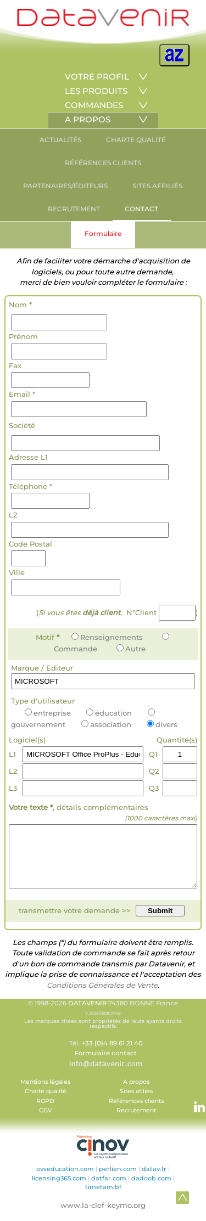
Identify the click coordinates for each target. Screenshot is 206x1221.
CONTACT (141, 209)
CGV (45, 1122)
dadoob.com (151, 1190)
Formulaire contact (106, 1064)
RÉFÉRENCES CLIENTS (103, 163)
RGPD (45, 1112)
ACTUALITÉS (60, 140)
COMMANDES (94, 105)
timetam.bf (103, 1198)
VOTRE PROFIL (97, 76)
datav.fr (154, 1180)
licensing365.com (59, 1190)
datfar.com (108, 1190)
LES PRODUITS (96, 91)
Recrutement (136, 1122)
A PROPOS (87, 119)
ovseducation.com (65, 1180)
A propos (136, 1093)
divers (162, 724)
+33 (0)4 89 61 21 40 (112, 1055)
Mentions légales (45, 1093)
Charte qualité (45, 1102)
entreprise (48, 712)
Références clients (136, 1112)
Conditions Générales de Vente (102, 996)
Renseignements (107, 637)
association (106, 724)
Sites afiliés (136, 1102)
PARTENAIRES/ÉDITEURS (65, 186)
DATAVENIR (87, 1015)
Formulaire (103, 233)
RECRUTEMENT (74, 209)
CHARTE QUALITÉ (136, 140)
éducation (109, 712)
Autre (131, 648)
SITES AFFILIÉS (157, 186)
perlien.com (118, 1180)
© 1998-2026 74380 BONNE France (103, 1025)
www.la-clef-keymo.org (103, 1216)
